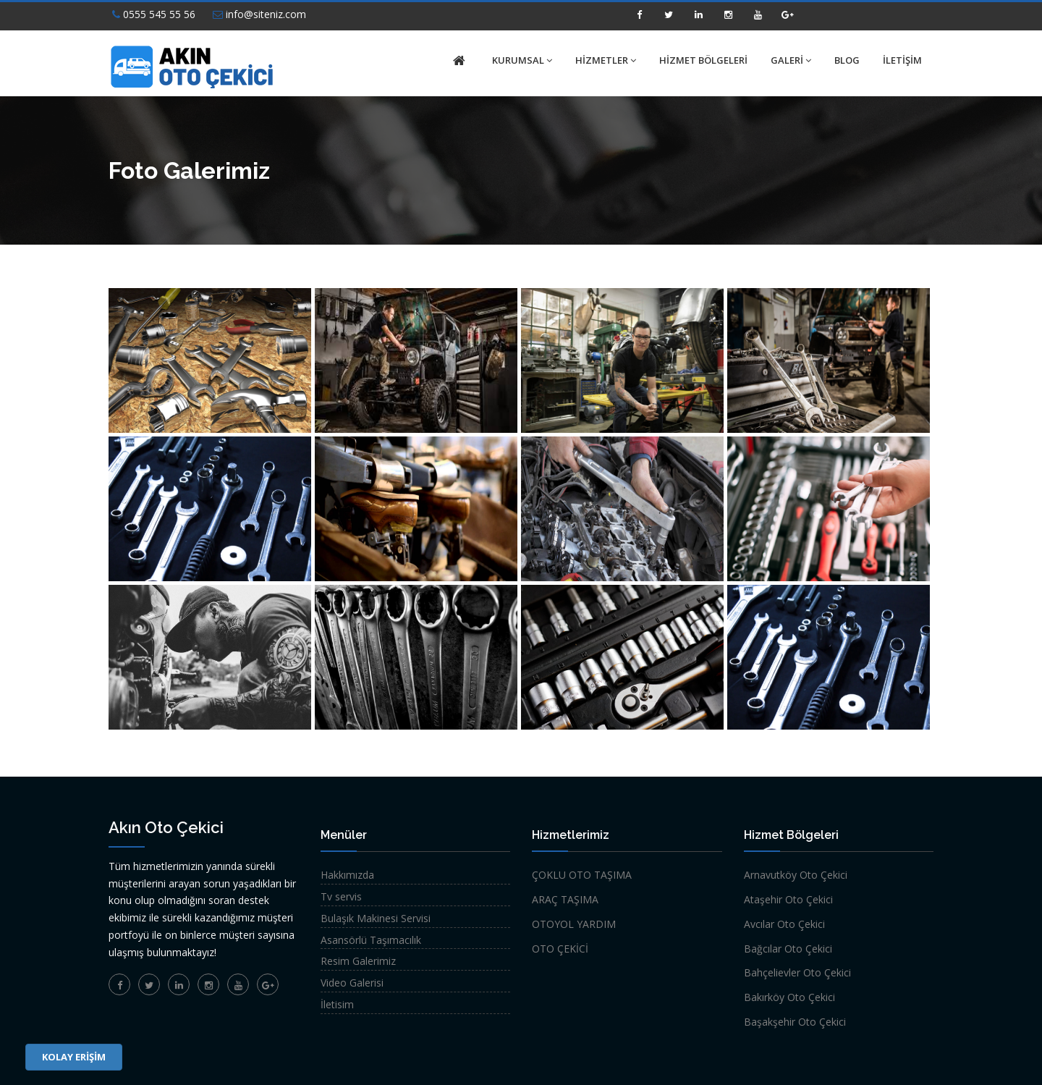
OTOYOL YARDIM (574, 924)
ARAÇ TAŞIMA (565, 899)
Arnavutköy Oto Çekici (795, 875)
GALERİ (791, 60)
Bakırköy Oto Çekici (789, 997)
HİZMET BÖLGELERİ (703, 60)
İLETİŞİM (902, 60)
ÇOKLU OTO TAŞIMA (582, 875)
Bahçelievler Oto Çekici (797, 972)
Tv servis (341, 896)
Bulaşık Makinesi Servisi (376, 918)
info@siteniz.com (259, 14)
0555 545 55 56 (153, 14)
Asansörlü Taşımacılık (371, 940)
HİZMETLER (605, 60)
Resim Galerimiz (358, 961)
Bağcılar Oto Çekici (788, 948)
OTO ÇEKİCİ (560, 948)
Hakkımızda (347, 875)
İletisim (337, 1004)
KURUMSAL (522, 60)
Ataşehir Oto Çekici (788, 899)
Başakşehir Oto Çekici (795, 1022)
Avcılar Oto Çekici (784, 924)
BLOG (847, 60)
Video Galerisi (352, 982)
